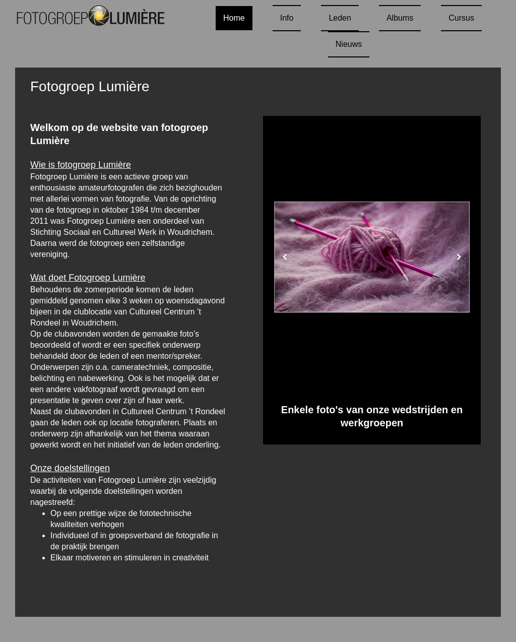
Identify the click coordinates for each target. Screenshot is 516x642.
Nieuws (349, 44)
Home (234, 18)
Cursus (461, 18)
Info (287, 18)
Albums (399, 18)
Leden (340, 18)
